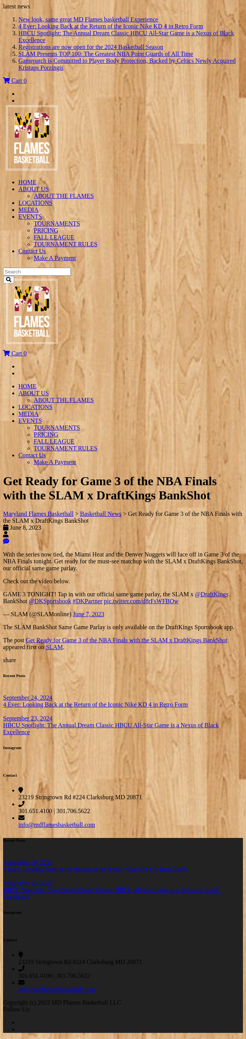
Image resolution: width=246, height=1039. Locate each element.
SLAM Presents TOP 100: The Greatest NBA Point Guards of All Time (105, 54)
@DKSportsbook (50, 601)
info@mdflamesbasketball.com (56, 824)
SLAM (54, 647)
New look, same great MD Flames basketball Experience (88, 19)
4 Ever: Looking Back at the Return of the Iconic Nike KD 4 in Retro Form (110, 26)
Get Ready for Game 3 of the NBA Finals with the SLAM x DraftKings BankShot (126, 640)
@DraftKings (211, 594)
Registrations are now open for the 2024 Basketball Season (90, 47)
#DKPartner (87, 601)
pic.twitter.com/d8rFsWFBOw (141, 601)
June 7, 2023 (88, 614)
